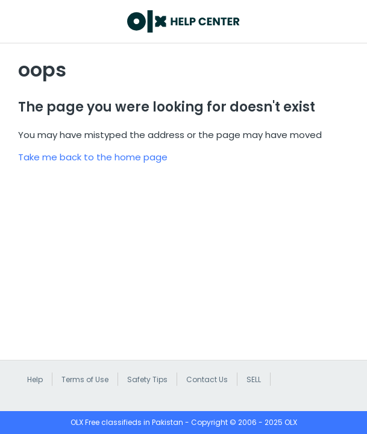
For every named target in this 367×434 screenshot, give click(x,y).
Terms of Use (84, 379)
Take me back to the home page (93, 157)
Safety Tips (147, 379)
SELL (253, 379)
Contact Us (207, 379)
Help (35, 379)
